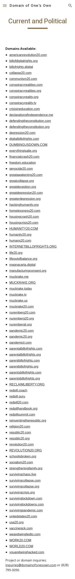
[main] (37, 22)
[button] (5, 5)
